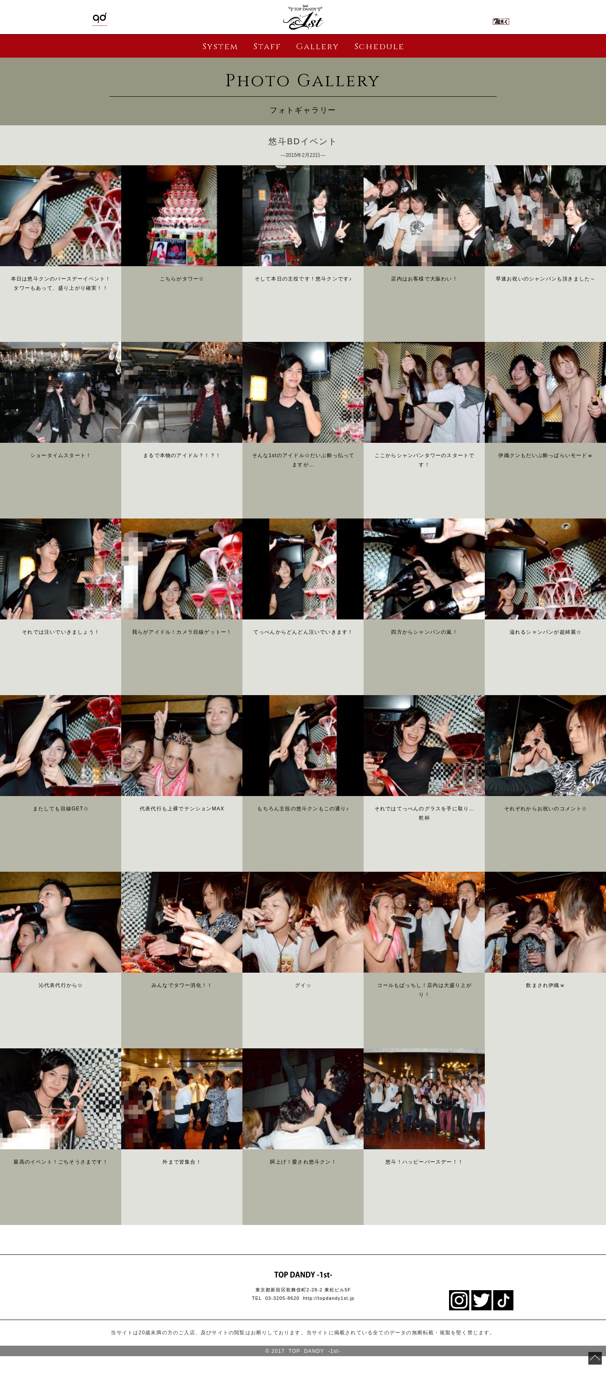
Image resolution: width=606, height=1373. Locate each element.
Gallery (317, 46)
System (220, 46)
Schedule (379, 46)
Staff (267, 46)
